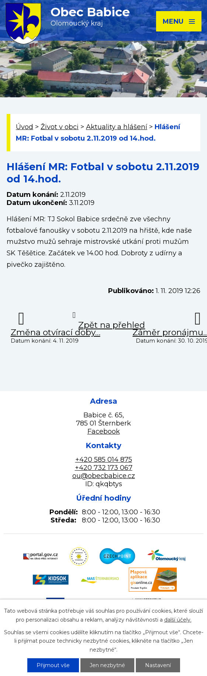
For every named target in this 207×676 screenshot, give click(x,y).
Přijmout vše (53, 665)
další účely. (178, 619)
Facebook (103, 431)
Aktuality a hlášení (116, 127)
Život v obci (60, 127)
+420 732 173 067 (103, 468)
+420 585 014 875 (103, 459)
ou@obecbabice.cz (103, 476)
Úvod (24, 127)
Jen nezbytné (107, 665)
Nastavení (158, 665)
